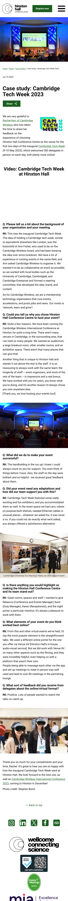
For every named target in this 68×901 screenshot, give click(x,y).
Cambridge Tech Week (51, 146)
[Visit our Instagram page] (11, 823)
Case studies (20, 69)
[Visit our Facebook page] (45, 823)
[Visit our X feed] (34, 823)
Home (5, 69)
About (11, 69)
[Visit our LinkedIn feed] (23, 823)
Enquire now (42, 8)
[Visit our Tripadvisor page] (56, 823)
